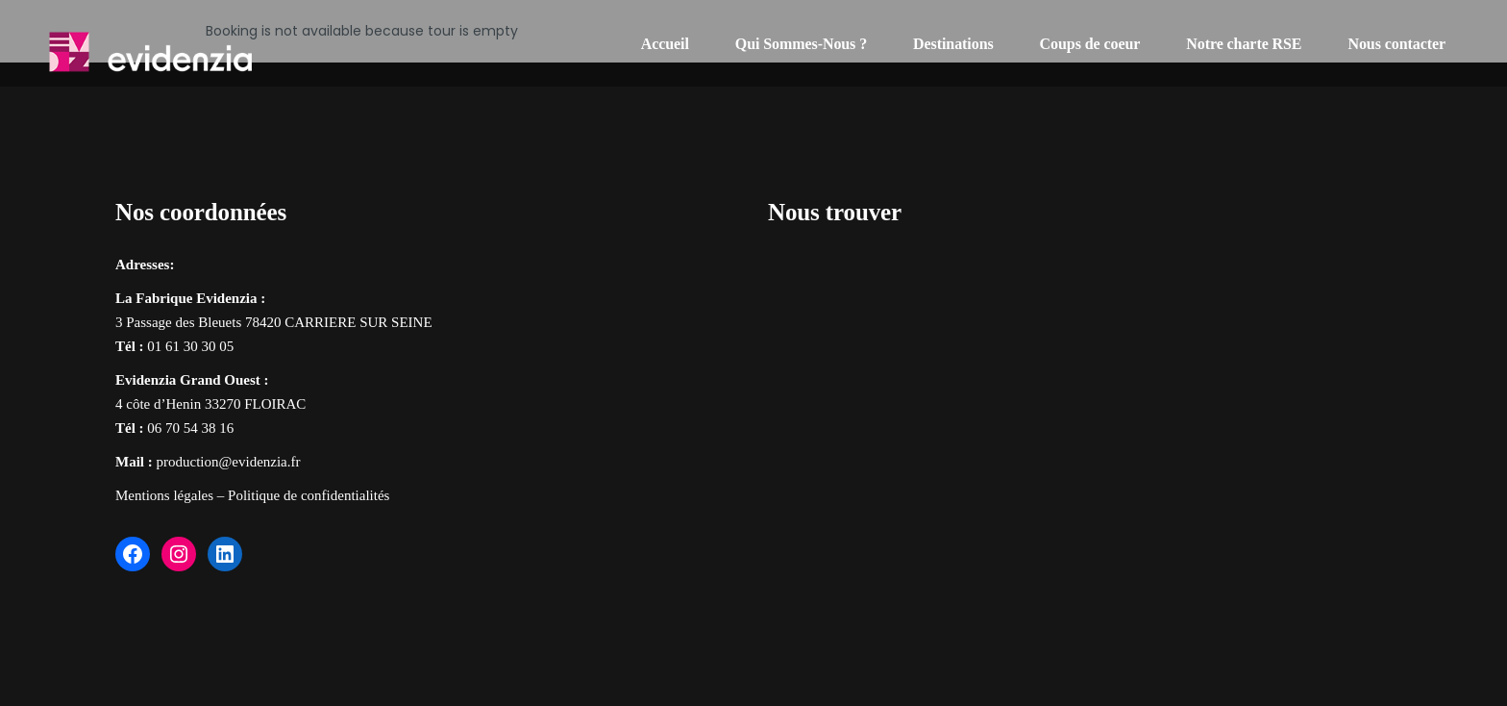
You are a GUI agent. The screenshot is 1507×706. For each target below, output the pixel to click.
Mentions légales (164, 495)
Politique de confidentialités (308, 495)
